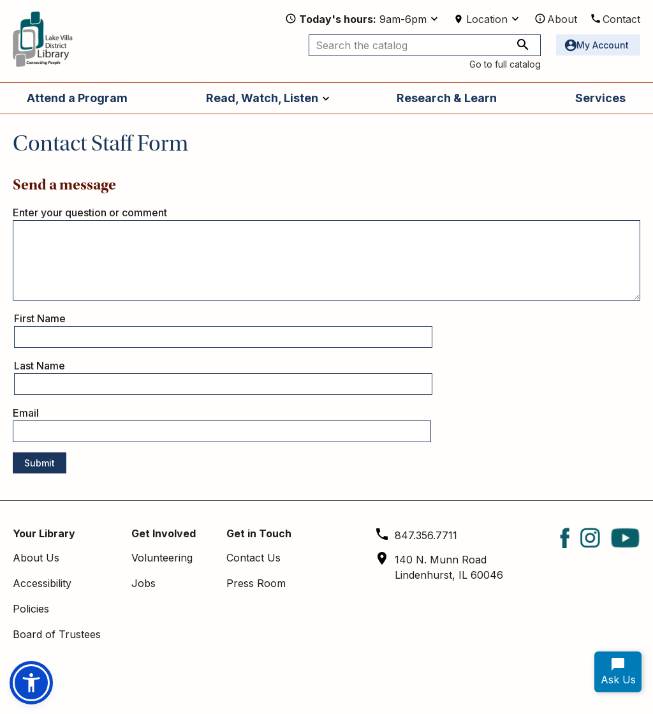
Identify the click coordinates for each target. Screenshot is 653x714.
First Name (40, 318)
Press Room (256, 583)
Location (487, 19)
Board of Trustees (57, 634)
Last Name (39, 365)
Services (600, 98)
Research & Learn (447, 98)
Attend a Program (77, 98)
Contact (621, 19)
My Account (602, 45)
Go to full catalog (505, 64)
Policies (31, 608)
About (562, 19)
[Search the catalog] (425, 45)
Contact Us (253, 557)
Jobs (143, 583)
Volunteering (162, 557)
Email (26, 412)
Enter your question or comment (90, 212)
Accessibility (42, 583)
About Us (36, 557)
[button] (31, 682)
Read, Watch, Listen (262, 98)
